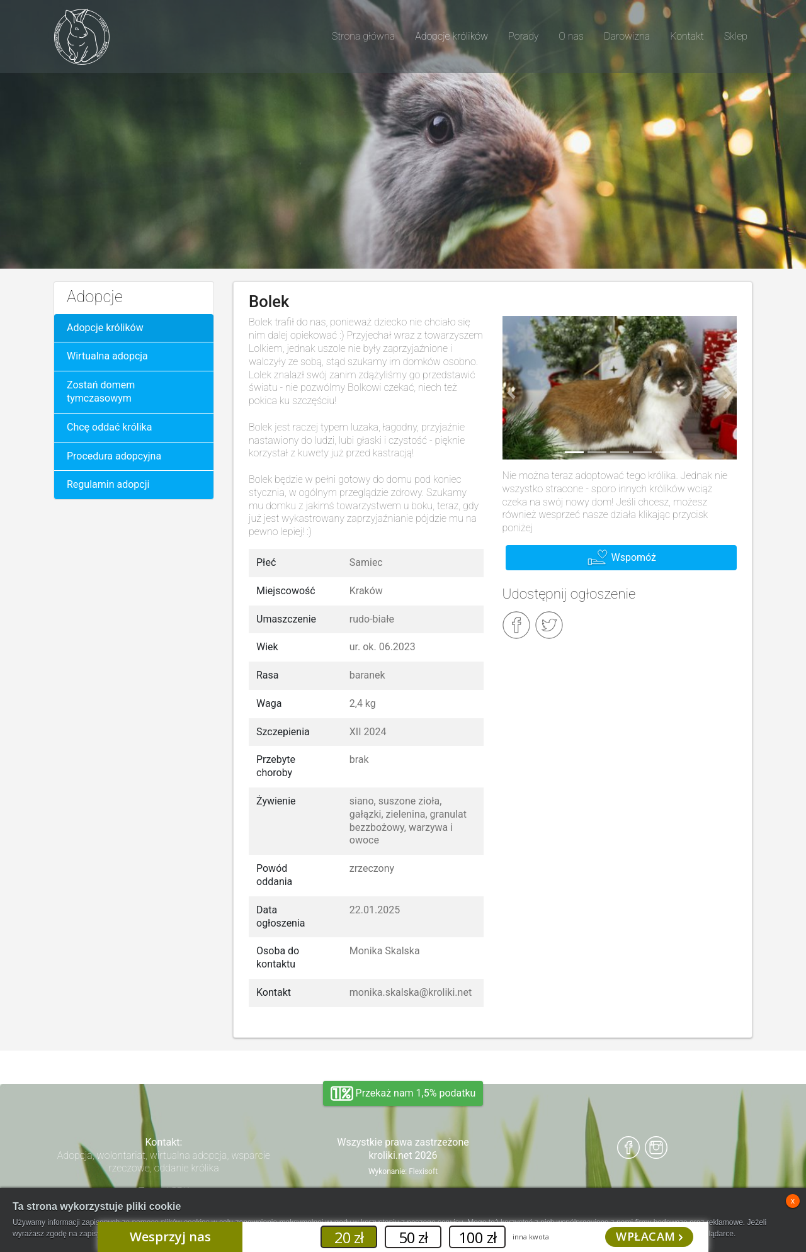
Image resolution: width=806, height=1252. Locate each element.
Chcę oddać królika (109, 427)
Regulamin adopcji (108, 484)
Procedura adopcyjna (114, 456)
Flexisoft (423, 1171)
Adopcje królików (105, 328)
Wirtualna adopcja (107, 356)
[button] (511, 393)
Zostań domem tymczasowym (101, 391)
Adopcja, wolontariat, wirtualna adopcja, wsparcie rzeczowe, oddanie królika (163, 1162)
